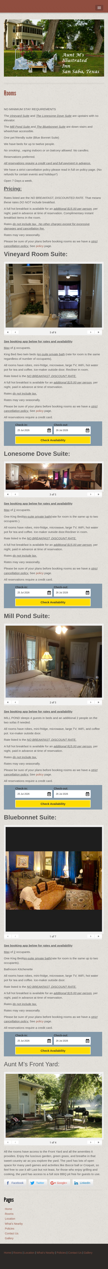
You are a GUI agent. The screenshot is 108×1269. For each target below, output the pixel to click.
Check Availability (53, 440)
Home (8, 1208)
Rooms (9, 1213)
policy (39, 246)
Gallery (9, 1238)
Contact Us (11, 1233)
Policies (9, 1228)
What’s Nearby (14, 1223)
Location (10, 1218)
